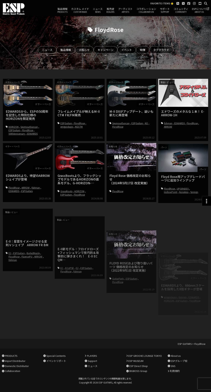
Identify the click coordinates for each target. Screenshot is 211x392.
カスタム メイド (80, 10)
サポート (165, 10)
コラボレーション (146, 10)
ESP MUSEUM (135, 361)
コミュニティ (181, 10)
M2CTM (79, 126)
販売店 (110, 10)
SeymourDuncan (29, 126)
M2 (146, 123)
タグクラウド (161, 50)
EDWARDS (32, 133)
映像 (142, 50)
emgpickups (66, 126)
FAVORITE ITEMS (162, 3)
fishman (168, 123)
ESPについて (199, 10)
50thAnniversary (17, 133)
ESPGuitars (14, 130)
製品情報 (62, 10)
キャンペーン (105, 50)
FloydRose (27, 130)
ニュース (98, 10)
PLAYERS (92, 356)
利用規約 (175, 371)
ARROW (168, 126)
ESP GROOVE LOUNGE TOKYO (145, 356)
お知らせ (84, 50)
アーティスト (125, 10)
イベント (126, 50)
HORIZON (14, 126)
